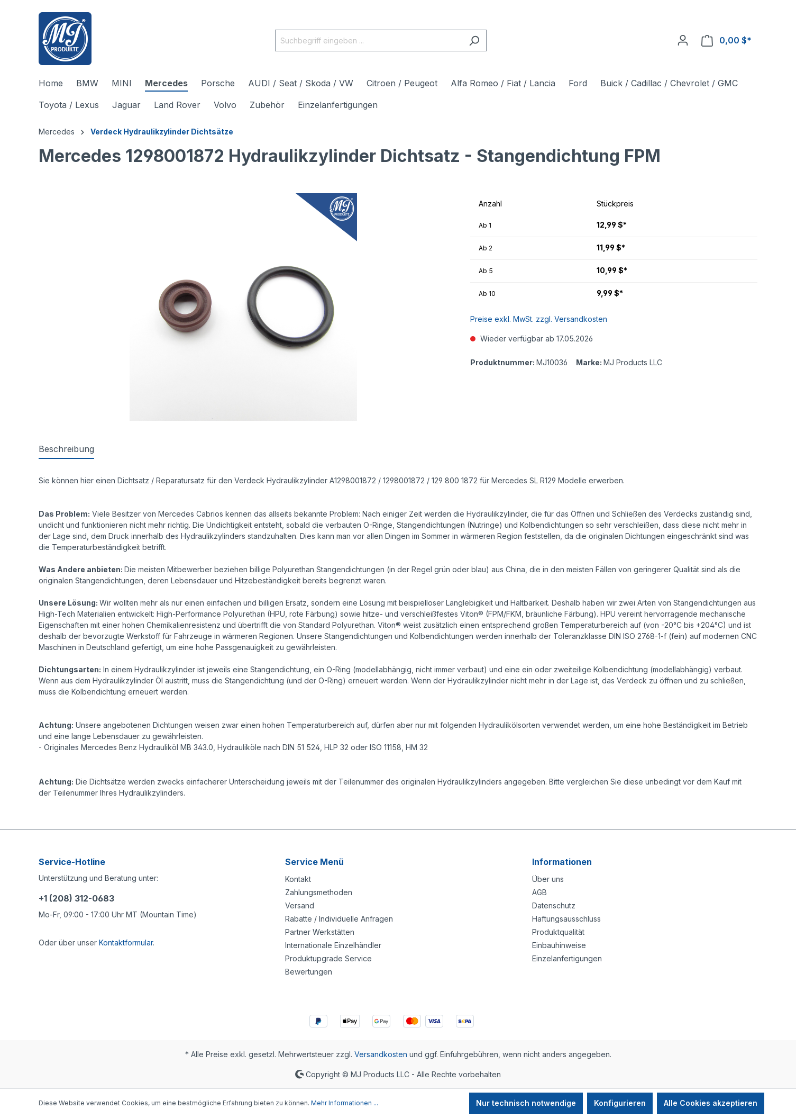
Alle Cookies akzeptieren (710, 1102)
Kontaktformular (126, 942)
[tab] (66, 449)
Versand (299, 905)
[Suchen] (474, 40)
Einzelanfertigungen (567, 958)
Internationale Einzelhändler (333, 945)
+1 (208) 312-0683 (76, 898)
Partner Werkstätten (319, 931)
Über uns (548, 878)
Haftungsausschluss (566, 918)
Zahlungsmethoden (318, 892)
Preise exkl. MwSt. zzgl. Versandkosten (538, 318)
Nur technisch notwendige (526, 1102)
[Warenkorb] (726, 40)
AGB (539, 892)
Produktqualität (558, 931)
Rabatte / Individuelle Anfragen (339, 918)
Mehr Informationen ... (344, 1103)
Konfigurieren (620, 1102)
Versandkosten (380, 1054)
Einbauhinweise (559, 945)
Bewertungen (308, 971)
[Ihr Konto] (683, 40)
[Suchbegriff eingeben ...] (368, 40)
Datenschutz (553, 905)
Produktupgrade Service (328, 958)
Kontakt (298, 878)
